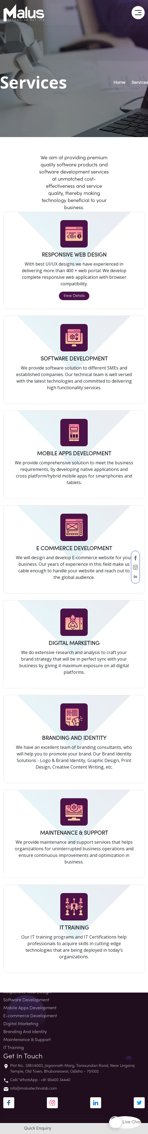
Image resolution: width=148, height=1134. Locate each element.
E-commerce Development (30, 1016)
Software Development (26, 1000)
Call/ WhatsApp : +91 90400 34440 (40, 1080)
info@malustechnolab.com (33, 1088)
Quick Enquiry (37, 1128)
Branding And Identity (25, 1032)
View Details (74, 296)
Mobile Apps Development (29, 1008)
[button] (138, 12)
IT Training (13, 1048)
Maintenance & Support (27, 1040)
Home (119, 83)
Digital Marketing (20, 1024)
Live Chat (125, 1122)
